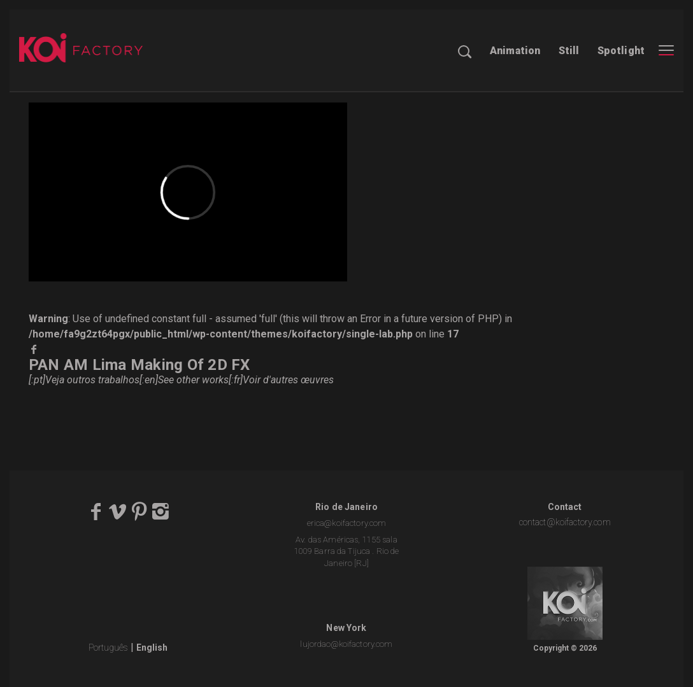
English (152, 647)
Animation (515, 51)
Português (108, 647)
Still (569, 51)
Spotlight (621, 51)
